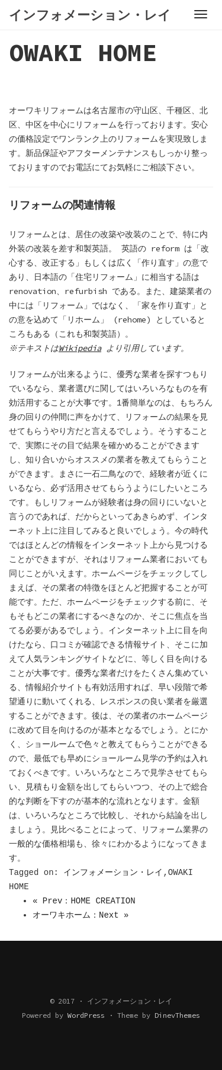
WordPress (86, 1015)
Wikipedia (81, 348)
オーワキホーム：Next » (80, 915)
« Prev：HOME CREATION (84, 901)
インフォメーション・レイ (113, 872)
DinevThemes (177, 1015)
